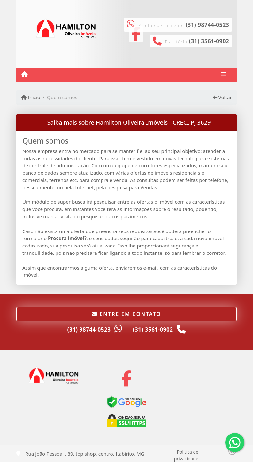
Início (30, 97)
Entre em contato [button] (126, 313)
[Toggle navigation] (223, 75)
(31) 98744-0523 (207, 24)
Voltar (222, 97)
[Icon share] (126, 378)
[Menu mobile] (24, 75)
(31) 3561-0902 (209, 41)
